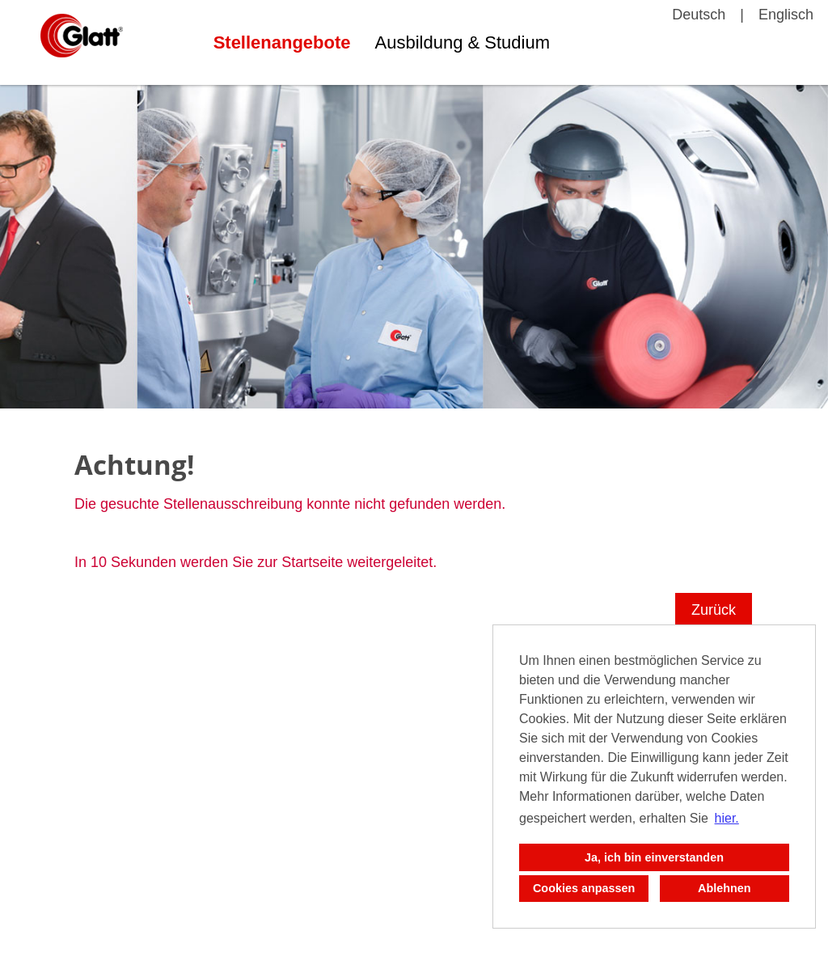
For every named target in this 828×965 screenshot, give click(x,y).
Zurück (713, 610)
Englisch (785, 14)
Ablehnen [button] (724, 888)
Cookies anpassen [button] (584, 888)
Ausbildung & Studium (462, 42)
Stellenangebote (282, 42)
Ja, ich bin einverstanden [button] (654, 857)
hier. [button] (727, 818)
